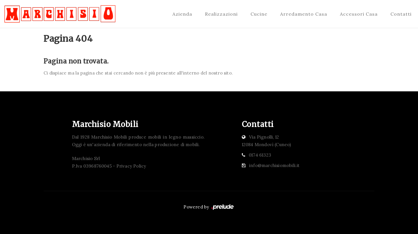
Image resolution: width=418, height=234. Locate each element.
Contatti (401, 14)
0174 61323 (260, 155)
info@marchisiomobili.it (274, 165)
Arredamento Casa (303, 14)
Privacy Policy (131, 166)
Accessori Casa (359, 14)
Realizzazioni (221, 14)
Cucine (259, 14)
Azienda (182, 14)
